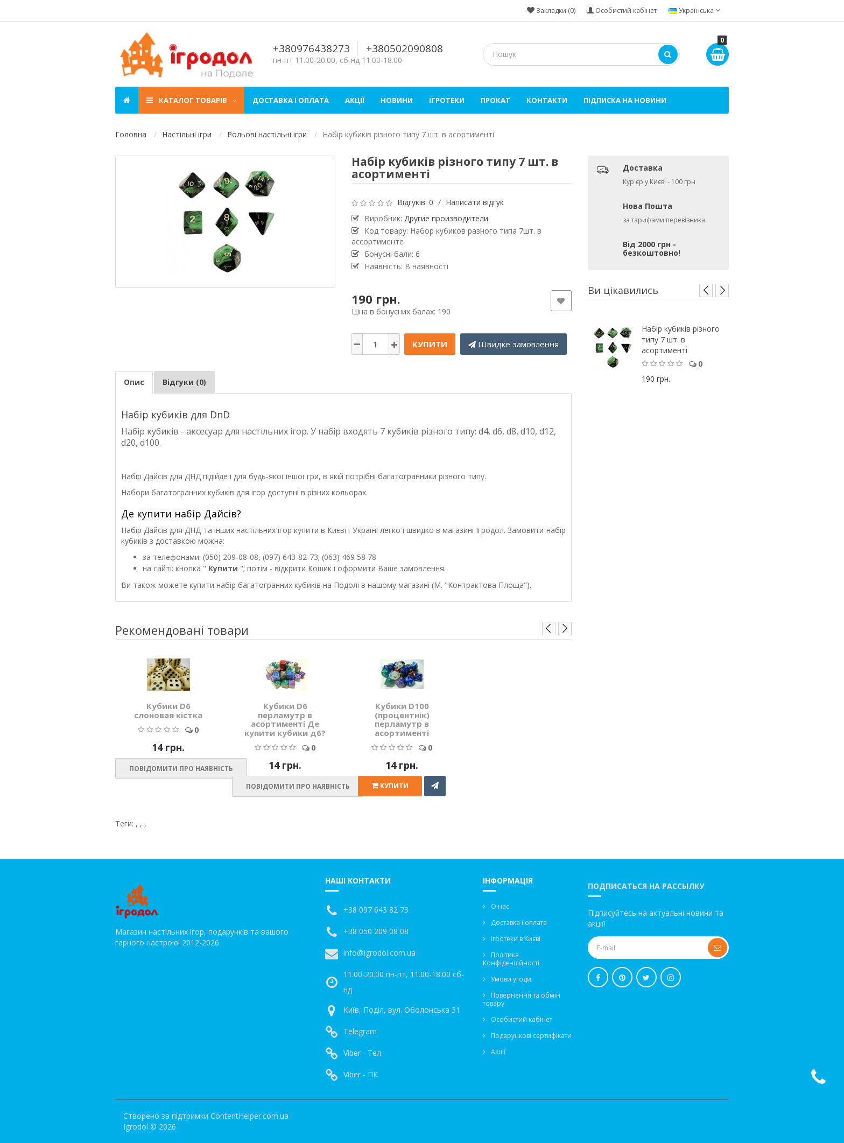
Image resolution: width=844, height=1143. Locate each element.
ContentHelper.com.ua (249, 1116)
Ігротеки (447, 100)
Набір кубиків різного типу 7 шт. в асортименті (681, 339)
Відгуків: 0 (415, 202)
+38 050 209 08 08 (376, 931)
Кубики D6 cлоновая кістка (168, 710)
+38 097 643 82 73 (376, 909)
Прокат (495, 100)
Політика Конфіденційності (511, 959)
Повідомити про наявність (181, 768)
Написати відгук (475, 202)
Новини (397, 100)
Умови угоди (511, 979)
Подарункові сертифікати (531, 1036)
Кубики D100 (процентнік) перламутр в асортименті (402, 719)
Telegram (360, 1031)
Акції (354, 100)
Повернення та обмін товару (521, 999)
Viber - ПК (360, 1074)
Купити (429, 344)
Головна (130, 134)
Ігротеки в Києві (515, 939)
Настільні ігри (187, 134)
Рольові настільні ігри (267, 134)
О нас (500, 906)
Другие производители (446, 218)
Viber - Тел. (363, 1053)
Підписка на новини (624, 100)
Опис (134, 382)
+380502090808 (404, 48)
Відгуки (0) (184, 382)
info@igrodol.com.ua (379, 953)
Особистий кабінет (521, 1019)
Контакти (546, 100)
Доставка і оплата (290, 100)
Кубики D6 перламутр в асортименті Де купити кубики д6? (285, 719)
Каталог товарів (191, 100)
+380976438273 (311, 48)
